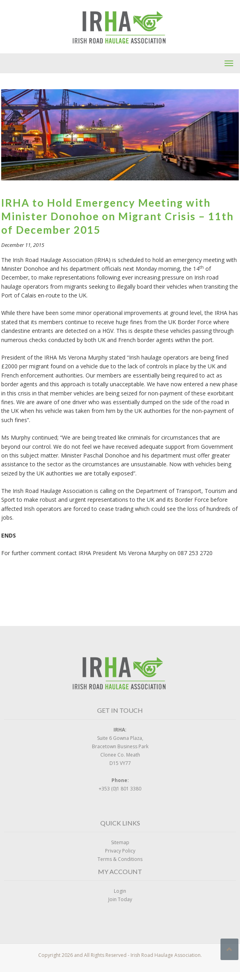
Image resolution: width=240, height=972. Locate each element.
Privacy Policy (120, 850)
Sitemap (120, 842)
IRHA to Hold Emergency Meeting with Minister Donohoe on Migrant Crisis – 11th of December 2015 (117, 216)
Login (120, 891)
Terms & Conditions (120, 859)
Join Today (120, 899)
